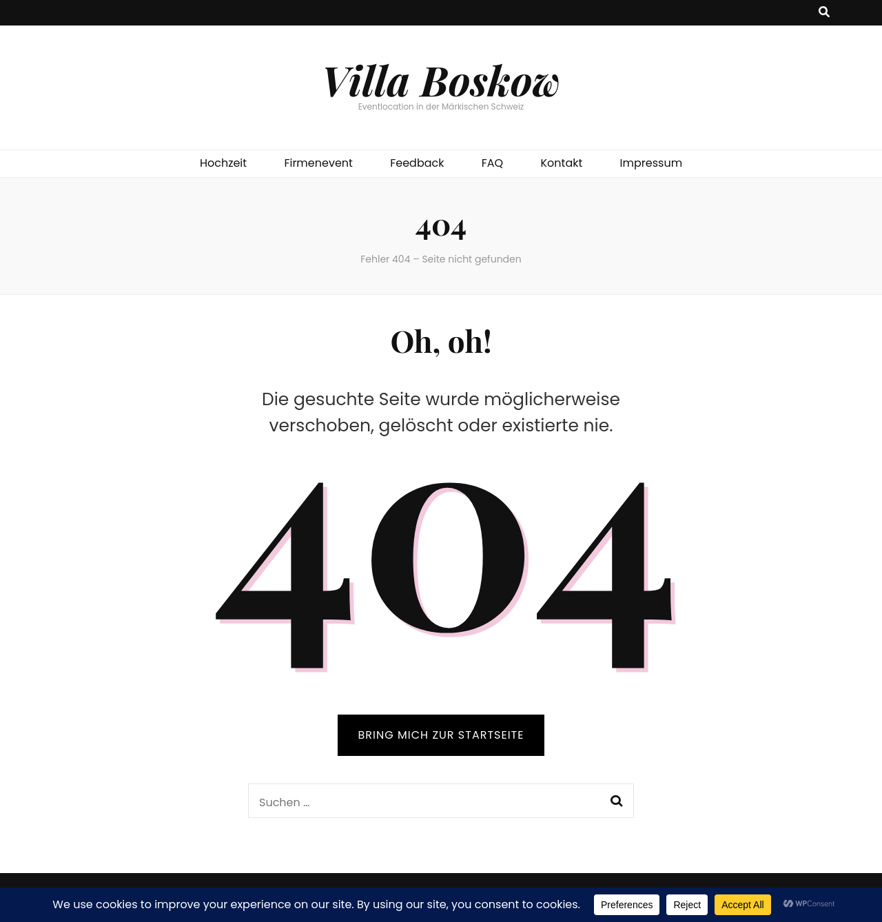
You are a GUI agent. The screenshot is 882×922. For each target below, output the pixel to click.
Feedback (417, 163)
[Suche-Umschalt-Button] (824, 12)
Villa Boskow (440, 79)
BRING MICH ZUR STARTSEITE (441, 735)
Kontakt (562, 163)
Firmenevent (318, 163)
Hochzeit (223, 163)
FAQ (492, 163)
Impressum (651, 163)
